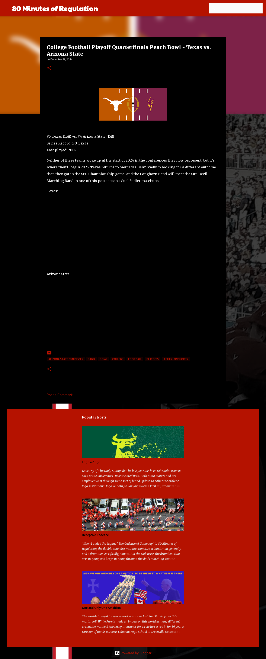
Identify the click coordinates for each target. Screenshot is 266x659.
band (91, 359)
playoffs (153, 359)
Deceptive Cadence (95, 535)
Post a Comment (60, 395)
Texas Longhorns (176, 359)
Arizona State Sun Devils (65, 359)
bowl (103, 359)
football (135, 359)
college (117, 359)
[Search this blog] (240, 8)
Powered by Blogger (133, 653)
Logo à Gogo (91, 462)
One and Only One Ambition (101, 607)
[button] (49, 68)
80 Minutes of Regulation (55, 8)
